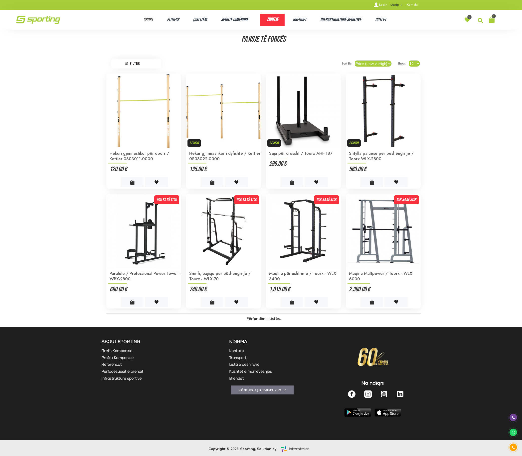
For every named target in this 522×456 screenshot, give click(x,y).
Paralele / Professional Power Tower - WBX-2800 (145, 276)
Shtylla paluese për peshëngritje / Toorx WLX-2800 (381, 156)
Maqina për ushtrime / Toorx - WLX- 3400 (303, 276)
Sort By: (355, 64)
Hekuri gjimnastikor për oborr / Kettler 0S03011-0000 (139, 156)
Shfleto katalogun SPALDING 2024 (258, 392)
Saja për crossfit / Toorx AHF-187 (300, 153)
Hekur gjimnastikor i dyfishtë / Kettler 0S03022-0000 (224, 156)
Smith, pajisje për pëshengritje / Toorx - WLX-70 (220, 276)
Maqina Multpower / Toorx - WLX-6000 (381, 276)
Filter (135, 64)
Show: (403, 64)
